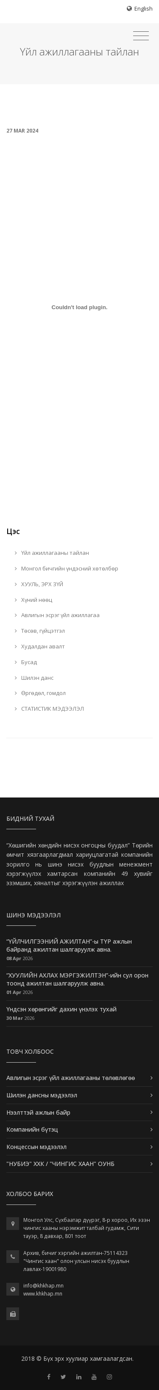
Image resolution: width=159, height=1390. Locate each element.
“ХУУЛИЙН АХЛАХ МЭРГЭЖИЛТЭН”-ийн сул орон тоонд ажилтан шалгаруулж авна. (77, 979)
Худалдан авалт (40, 646)
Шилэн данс (34, 677)
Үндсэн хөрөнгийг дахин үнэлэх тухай (61, 1009)
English (143, 8)
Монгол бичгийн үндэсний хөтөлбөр (66, 568)
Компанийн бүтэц (32, 1129)
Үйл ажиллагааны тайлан (52, 553)
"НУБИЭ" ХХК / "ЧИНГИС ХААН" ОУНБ (60, 1164)
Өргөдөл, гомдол (40, 693)
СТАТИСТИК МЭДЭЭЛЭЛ (49, 708)
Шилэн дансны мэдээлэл (41, 1095)
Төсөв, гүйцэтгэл (40, 630)
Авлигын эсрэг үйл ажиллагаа (57, 615)
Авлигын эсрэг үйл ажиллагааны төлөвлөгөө (70, 1078)
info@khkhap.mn (43, 1285)
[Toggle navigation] (141, 36)
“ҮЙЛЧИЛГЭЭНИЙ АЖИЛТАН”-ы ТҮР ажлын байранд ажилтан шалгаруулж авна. (69, 945)
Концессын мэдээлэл (36, 1147)
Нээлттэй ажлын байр (38, 1112)
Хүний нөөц (33, 600)
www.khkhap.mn (42, 1293)
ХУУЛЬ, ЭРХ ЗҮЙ (39, 584)
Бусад (26, 662)
